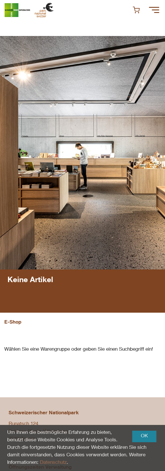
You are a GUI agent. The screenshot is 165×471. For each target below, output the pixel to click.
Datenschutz (53, 462)
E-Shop (12, 322)
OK (144, 436)
